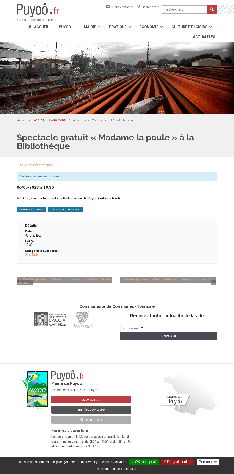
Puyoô (65, 27)
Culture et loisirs (189, 27)
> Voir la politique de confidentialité (137, 357)
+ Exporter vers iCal (65, 210)
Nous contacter (119, 7)
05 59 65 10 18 (91, 401)
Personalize (208, 462)
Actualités (204, 37)
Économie (149, 27)
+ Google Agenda (31, 210)
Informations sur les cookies (117, 469)
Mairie (90, 27)
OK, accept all (144, 462)
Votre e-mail (132, 329)
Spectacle (32, 255)
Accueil (41, 27)
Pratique (118, 27)
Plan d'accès (148, 7)
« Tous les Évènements (34, 165)
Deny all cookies (177, 462)
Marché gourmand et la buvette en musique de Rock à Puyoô (168, 280)
